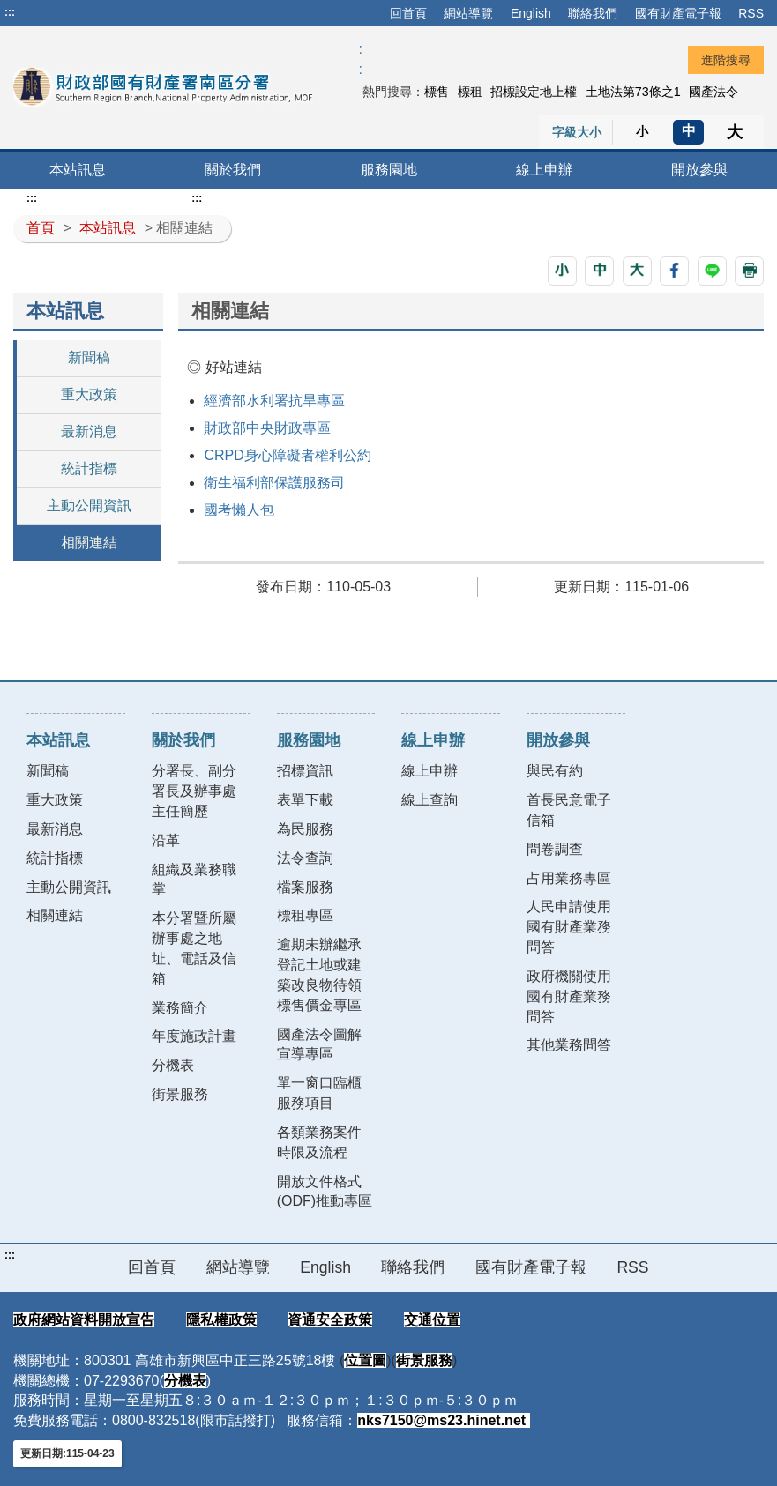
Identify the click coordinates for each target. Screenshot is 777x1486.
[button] (562, 271)
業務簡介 (180, 1007)
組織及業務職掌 (194, 879)
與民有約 (555, 770)
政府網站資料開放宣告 (83, 1319)
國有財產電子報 (678, 13)
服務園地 (389, 169)
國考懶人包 (239, 509)
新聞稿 (89, 357)
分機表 (173, 1065)
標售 (436, 92)
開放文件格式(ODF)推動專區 (324, 1191)
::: (9, 12)
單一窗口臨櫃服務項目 (319, 1093)
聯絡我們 (592, 13)
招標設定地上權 (533, 92)
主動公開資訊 (89, 505)
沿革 (166, 840)
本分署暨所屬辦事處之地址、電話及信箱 (194, 948)
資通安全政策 (330, 1319)
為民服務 (305, 828)
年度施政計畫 (194, 1036)
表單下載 (305, 799)
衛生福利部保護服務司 (274, 482)
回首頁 (408, 13)
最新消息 (89, 431)
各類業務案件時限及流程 (319, 1142)
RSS (751, 13)
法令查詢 (305, 858)
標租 (470, 92)
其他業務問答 (569, 1044)
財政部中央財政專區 (267, 427)
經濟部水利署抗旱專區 (274, 400)
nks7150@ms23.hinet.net (443, 1420)
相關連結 (89, 542)
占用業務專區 (569, 878)
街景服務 (180, 1094)
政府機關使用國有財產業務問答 (569, 996)
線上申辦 (544, 169)
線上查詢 (429, 799)
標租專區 (305, 915)
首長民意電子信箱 (569, 810)
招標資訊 (305, 770)
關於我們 (233, 169)
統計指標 (89, 468)
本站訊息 (77, 169)
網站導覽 (468, 13)
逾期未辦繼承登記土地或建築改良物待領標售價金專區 (319, 975)
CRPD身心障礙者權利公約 (287, 455)
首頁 (40, 227)
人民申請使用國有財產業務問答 (569, 927)
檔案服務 (305, 887)
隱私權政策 (221, 1319)
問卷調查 (555, 849)
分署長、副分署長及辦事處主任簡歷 (194, 791)
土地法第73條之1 (633, 92)
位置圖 (365, 1360)
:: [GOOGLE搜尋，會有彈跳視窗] (360, 59)
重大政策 (89, 394)
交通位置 (432, 1319)
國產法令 (713, 92)
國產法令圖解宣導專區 (319, 1044)
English (531, 13)
